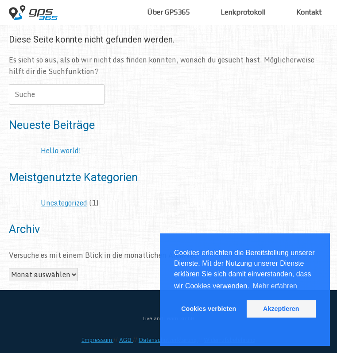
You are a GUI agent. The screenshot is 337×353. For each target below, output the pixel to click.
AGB (126, 340)
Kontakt (309, 12)
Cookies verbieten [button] (208, 308)
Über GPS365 (168, 12)
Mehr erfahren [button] (274, 286)
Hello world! (61, 150)
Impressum (97, 340)
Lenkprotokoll (243, 12)
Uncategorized (64, 203)
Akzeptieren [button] (281, 308)
